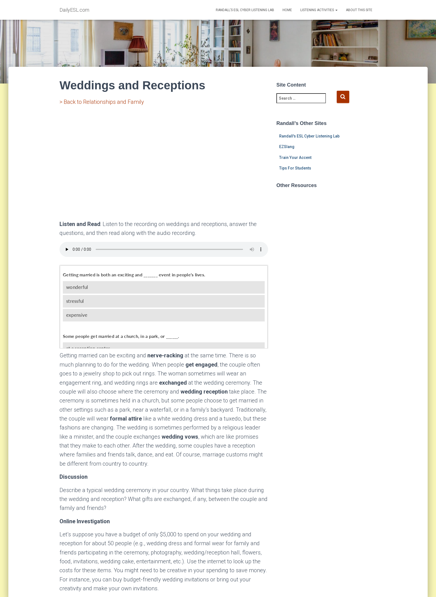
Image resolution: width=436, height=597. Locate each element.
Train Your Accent (295, 157)
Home (287, 10)
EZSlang (286, 146)
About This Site (359, 10)
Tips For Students (295, 168)
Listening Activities (319, 10)
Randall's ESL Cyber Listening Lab (309, 136)
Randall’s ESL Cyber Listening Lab (245, 10)
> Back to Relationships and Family (102, 102)
